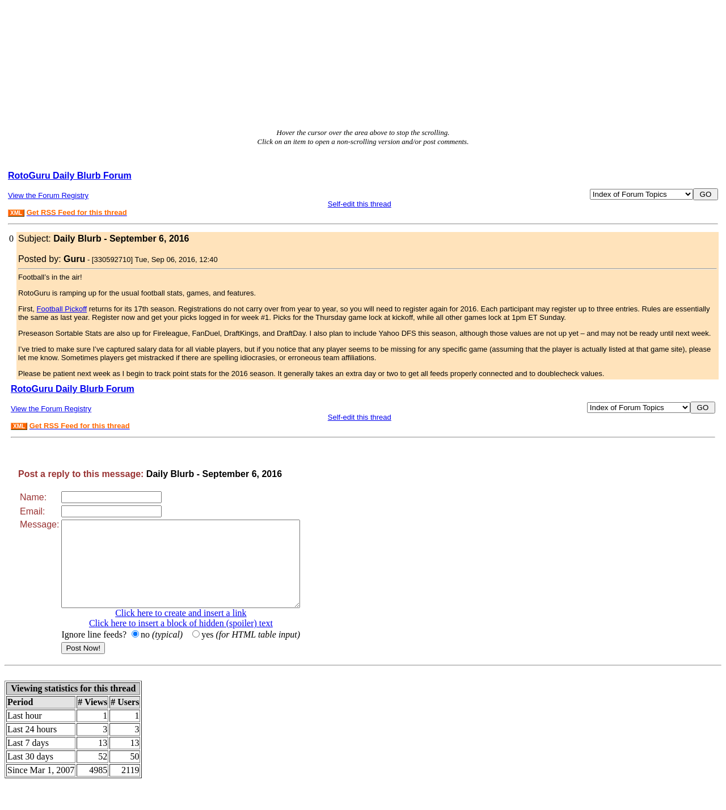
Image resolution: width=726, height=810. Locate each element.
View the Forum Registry (48, 195)
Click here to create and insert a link (194, 630)
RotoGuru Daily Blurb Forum (70, 175)
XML (16, 213)
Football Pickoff (62, 309)
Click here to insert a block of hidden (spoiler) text (195, 640)
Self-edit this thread (359, 204)
